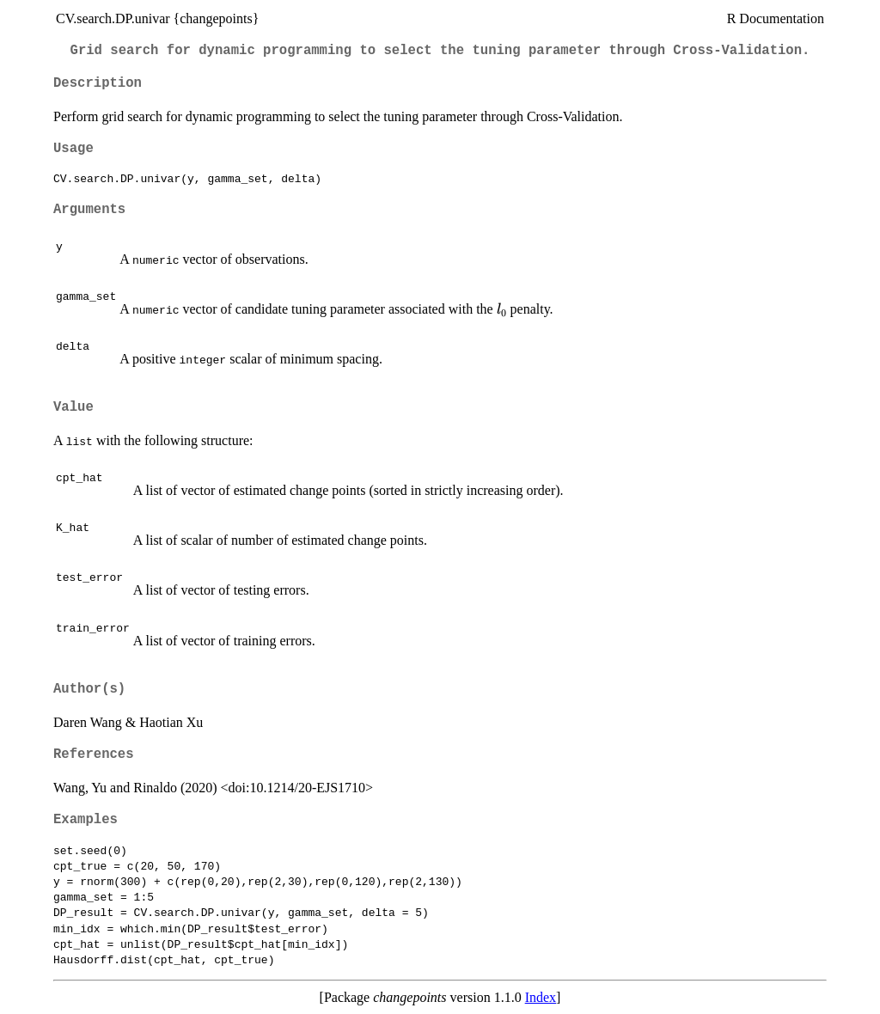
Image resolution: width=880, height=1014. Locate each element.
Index (540, 997)
